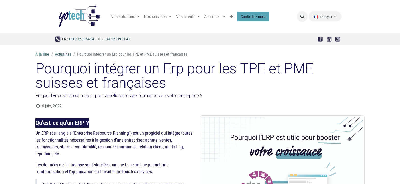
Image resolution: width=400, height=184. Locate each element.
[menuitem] (125, 16)
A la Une (42, 54)
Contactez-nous (253, 16)
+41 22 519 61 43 (117, 38)
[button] (302, 16)
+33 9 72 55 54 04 (81, 38)
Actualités (63, 54)
